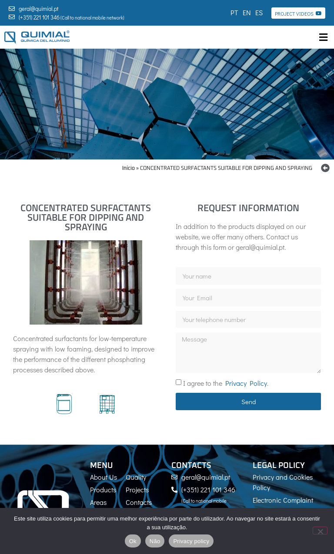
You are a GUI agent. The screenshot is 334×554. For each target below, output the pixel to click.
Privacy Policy (246, 383)
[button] (323, 37)
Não (155, 541)
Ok (133, 541)
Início (128, 168)
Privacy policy (191, 541)
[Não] (320, 530)
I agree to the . (225, 383)
